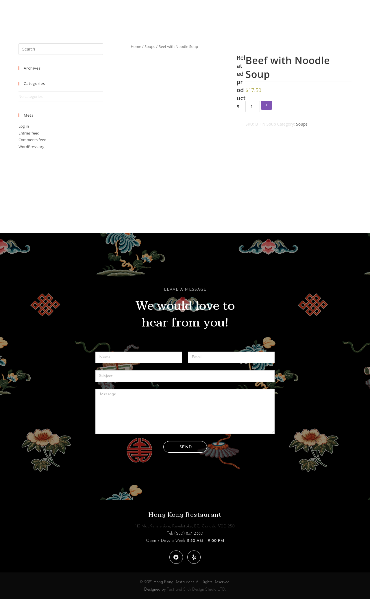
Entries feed (28, 133)
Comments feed (32, 139)
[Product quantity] (252, 106)
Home (136, 46)
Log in (23, 126)
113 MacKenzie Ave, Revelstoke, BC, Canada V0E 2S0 (185, 526)
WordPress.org (31, 146)
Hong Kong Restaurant (185, 515)
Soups (150, 46)
